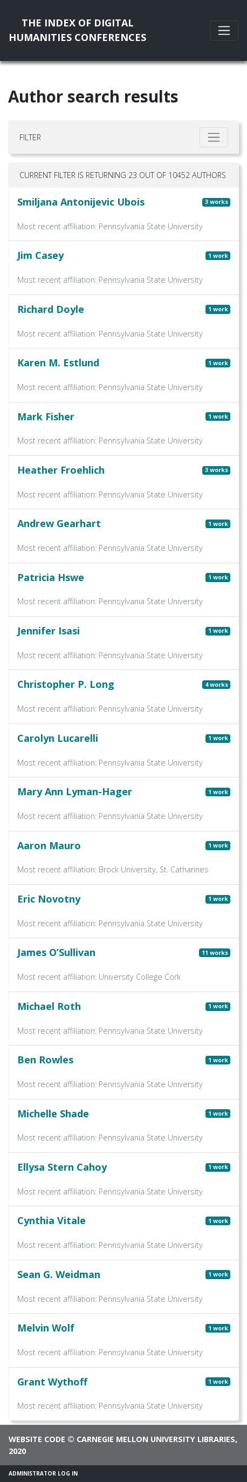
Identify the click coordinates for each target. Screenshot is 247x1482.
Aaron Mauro (49, 845)
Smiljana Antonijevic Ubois (81, 201)
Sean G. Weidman (58, 1274)
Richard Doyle (50, 309)
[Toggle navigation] (224, 30)
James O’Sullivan (56, 952)
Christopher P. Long (65, 684)
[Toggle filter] (214, 137)
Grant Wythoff (52, 1381)
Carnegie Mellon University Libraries (156, 1439)
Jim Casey (40, 255)
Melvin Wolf (45, 1327)
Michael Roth (49, 1006)
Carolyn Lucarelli (57, 738)
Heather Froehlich (61, 469)
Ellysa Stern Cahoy (62, 1166)
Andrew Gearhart (59, 523)
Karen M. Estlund (58, 362)
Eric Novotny (48, 898)
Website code (37, 1439)
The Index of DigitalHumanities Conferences (77, 30)
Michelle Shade (53, 1113)
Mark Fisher (45, 416)
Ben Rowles (45, 1059)
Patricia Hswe (50, 577)
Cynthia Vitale (51, 1220)
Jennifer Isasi (48, 630)
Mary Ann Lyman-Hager (74, 791)
